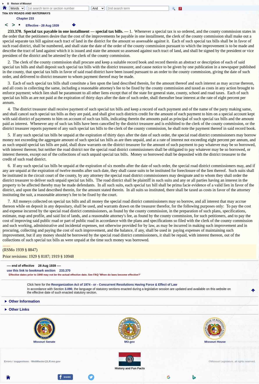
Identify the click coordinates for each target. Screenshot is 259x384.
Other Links (19, 309)
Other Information (24, 301)
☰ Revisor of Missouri (18, 3)
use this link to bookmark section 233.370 (38, 270)
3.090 (68, 289)
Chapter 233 (25, 18)
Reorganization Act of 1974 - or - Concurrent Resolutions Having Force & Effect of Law (114, 284)
